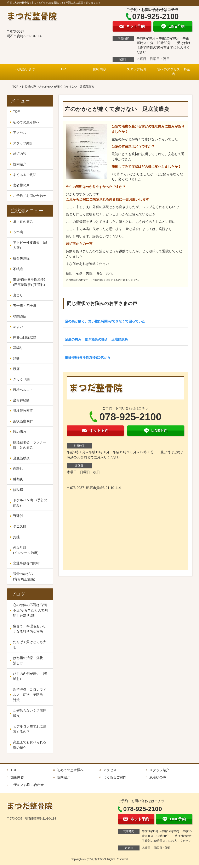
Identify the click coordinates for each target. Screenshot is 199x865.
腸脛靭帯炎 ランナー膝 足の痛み (29, 445)
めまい (18, 326)
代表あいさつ (25, 69)
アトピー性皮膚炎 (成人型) (30, 245)
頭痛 (16, 358)
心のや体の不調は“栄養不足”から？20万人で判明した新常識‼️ (30, 610)
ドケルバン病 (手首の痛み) (30, 502)
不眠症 (18, 269)
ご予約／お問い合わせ (29, 195)
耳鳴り (18, 347)
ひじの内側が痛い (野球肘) (30, 676)
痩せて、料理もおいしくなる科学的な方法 (29, 628)
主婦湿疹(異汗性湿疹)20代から (87, 357)
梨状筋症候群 (23, 421)
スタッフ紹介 (137, 69)
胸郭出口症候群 (24, 337)
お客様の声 (29, 86)
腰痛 (16, 369)
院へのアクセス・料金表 (173, 71)
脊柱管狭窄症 (23, 411)
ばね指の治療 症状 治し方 (29, 660)
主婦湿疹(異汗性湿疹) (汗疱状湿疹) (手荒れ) (29, 282)
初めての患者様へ (26, 122)
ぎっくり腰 (21, 379)
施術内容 (99, 69)
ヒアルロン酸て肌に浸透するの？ (29, 729)
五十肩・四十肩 (24, 306)
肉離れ (18, 468)
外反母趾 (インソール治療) (31, 550)
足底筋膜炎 (21, 458)
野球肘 (18, 516)
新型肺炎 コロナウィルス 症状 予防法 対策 (29, 695)
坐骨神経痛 (21, 400)
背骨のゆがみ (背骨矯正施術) (31, 576)
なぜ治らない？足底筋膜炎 (29, 713)
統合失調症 (21, 258)
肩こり (18, 295)
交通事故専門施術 (26, 563)
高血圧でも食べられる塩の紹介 (29, 744)
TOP (62, 69)
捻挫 (16, 537)
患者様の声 (21, 185)
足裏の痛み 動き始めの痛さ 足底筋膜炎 (96, 339)
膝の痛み (19, 432)
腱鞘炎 (18, 479)
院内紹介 (19, 164)
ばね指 (18, 489)
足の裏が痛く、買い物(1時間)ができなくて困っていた (105, 321)
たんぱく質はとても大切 (29, 644)
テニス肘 (19, 526)
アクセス (19, 132)
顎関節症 (19, 316)
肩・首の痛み (23, 221)
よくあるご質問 (24, 174)
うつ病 (18, 232)
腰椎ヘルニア (23, 390)
